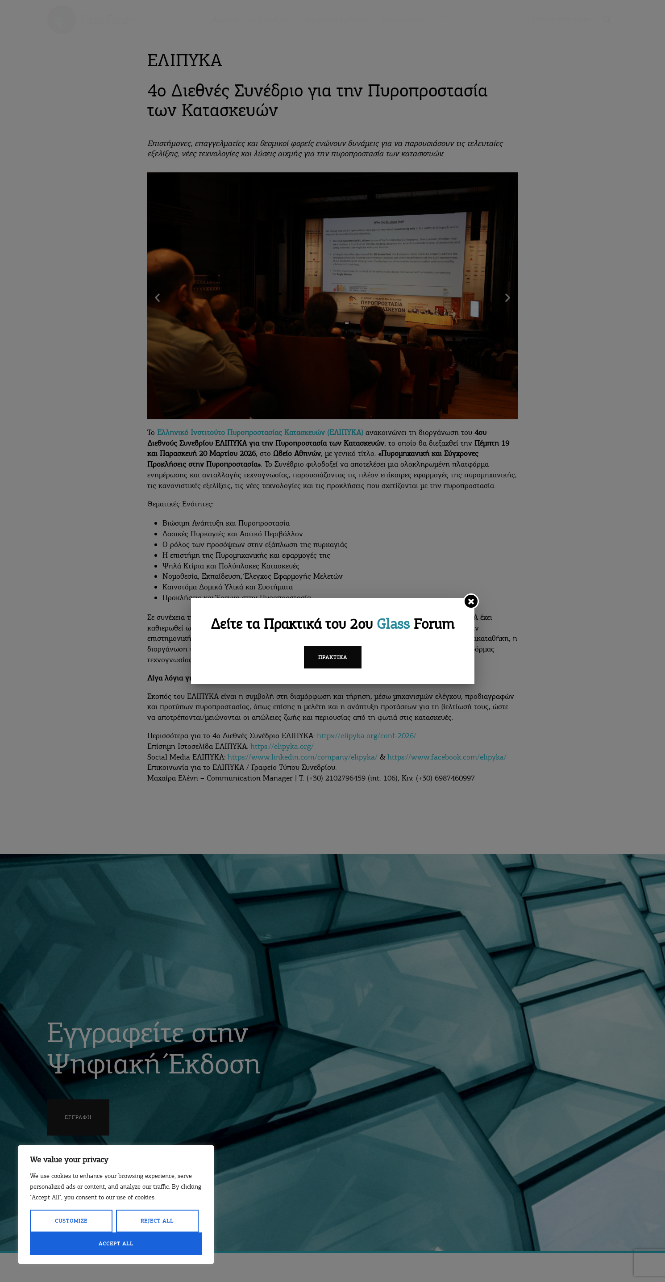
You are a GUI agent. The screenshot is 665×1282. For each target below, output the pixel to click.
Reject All (157, 1220)
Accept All (116, 1243)
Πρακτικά (332, 657)
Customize (71, 1220)
